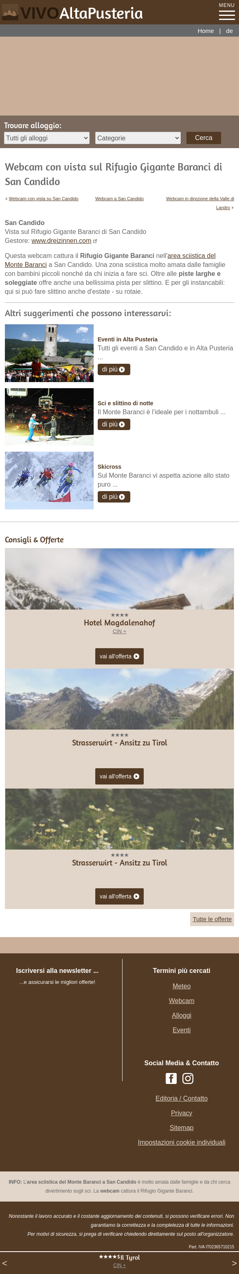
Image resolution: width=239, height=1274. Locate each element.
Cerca (204, 137)
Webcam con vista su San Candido (44, 198)
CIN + (119, 1265)
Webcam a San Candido (119, 198)
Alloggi (181, 1015)
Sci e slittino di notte (125, 403)
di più (110, 369)
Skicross (109, 466)
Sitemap (182, 1127)
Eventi (182, 1030)
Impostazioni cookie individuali (182, 1142)
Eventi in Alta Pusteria (128, 339)
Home (205, 30)
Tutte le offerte (212, 919)
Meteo (182, 986)
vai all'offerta (119, 656)
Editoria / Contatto (182, 1098)
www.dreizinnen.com (62, 240)
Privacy (181, 1113)
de (229, 30)
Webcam (182, 1000)
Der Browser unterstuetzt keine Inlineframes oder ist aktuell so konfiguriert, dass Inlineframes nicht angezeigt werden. (65, 1041)
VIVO (81, 13)
